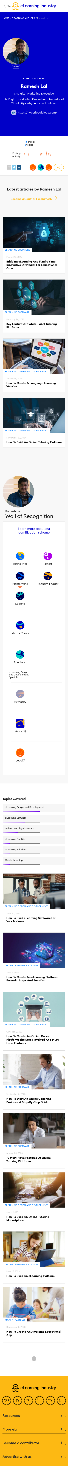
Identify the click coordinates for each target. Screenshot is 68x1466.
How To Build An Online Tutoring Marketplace (27, 1218)
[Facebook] (6, 1400)
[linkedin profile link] (19, 167)
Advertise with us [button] (34, 1456)
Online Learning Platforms (21, 965)
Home (6, 18)
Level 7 (16, 66)
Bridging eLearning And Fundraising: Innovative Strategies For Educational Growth (31, 265)
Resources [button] (34, 1415)
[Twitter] (17, 1400)
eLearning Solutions (17, 250)
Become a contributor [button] (34, 1443)
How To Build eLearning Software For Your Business (30, 919)
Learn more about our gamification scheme (34, 530)
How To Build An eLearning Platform (30, 1276)
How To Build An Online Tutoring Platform (34, 442)
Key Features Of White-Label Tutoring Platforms (31, 325)
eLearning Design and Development (26, 371)
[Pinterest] (50, 1400)
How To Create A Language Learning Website (31, 384)
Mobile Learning (15, 1320)
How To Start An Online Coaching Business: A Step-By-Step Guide (29, 1100)
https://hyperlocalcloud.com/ (37, 112)
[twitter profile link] (14, 167)
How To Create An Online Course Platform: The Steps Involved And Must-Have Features (33, 1039)
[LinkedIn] (28, 1400)
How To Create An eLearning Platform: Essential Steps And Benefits (32, 978)
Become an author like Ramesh (31, 199)
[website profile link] (9, 167)
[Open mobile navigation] (6, 6)
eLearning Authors (23, 18)
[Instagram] (61, 1400)
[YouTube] (39, 1400)
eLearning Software (17, 312)
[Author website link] (13, 112)
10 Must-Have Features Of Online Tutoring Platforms (28, 1159)
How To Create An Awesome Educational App (33, 1333)
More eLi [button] (34, 1429)
